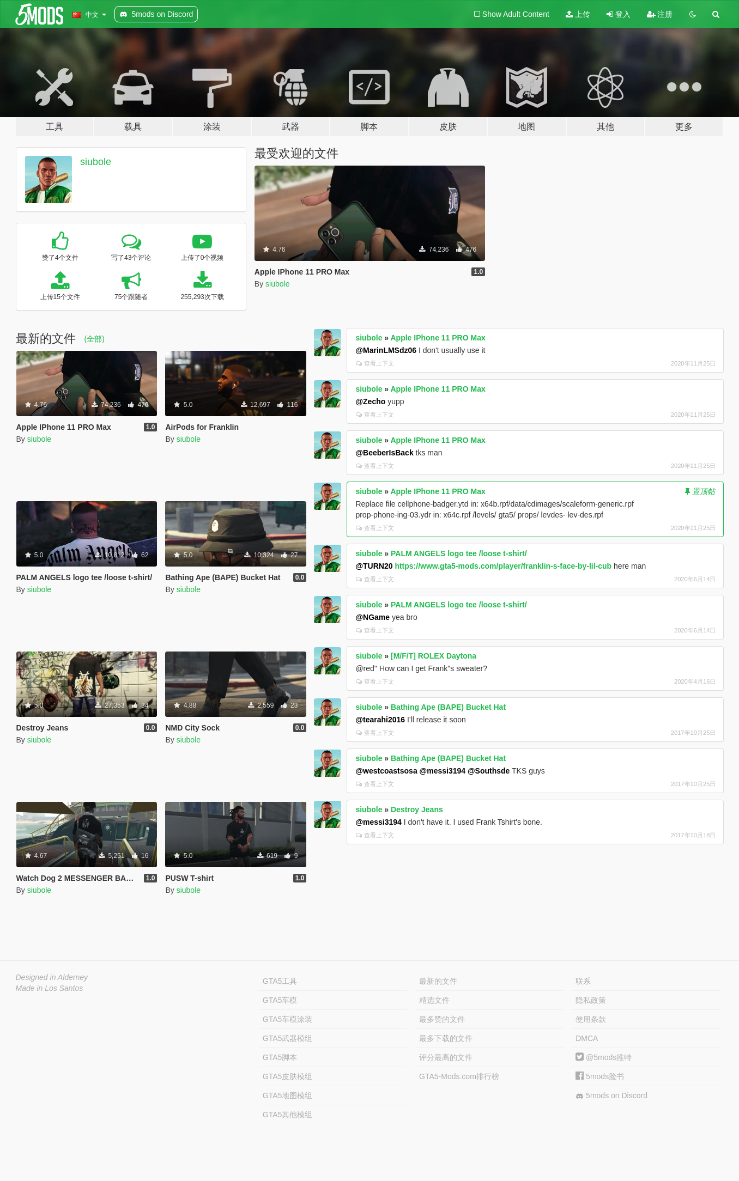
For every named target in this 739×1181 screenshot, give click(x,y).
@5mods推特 (604, 1057)
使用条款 (591, 1019)
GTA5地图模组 (288, 1095)
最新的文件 (438, 981)
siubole (95, 161)
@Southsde (489, 770)
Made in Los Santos (49, 988)
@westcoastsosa (386, 770)
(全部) (94, 338)
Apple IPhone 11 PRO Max (437, 337)
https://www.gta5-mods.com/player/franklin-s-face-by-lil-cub (503, 566)
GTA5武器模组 (288, 1038)
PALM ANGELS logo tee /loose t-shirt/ (459, 553)
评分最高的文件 (446, 1057)
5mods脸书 (600, 1076)
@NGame (372, 617)
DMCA (587, 1038)
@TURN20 (373, 566)
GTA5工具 (280, 981)
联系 (583, 981)
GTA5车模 (280, 1000)
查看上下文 (375, 363)
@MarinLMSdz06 (385, 350)
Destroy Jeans (417, 809)
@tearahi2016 (380, 719)
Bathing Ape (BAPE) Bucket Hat (448, 707)
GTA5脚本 (280, 1057)
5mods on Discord (611, 1095)
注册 (660, 14)
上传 (578, 14)
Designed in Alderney (52, 977)
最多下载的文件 (446, 1038)
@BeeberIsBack (384, 452)
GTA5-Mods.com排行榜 (459, 1076)
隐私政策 (591, 1000)
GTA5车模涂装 (288, 1019)
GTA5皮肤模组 (288, 1076)
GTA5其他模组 (288, 1114)
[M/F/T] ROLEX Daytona (433, 656)
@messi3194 (443, 770)
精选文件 (434, 1000)
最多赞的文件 (442, 1019)
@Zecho (370, 401)
